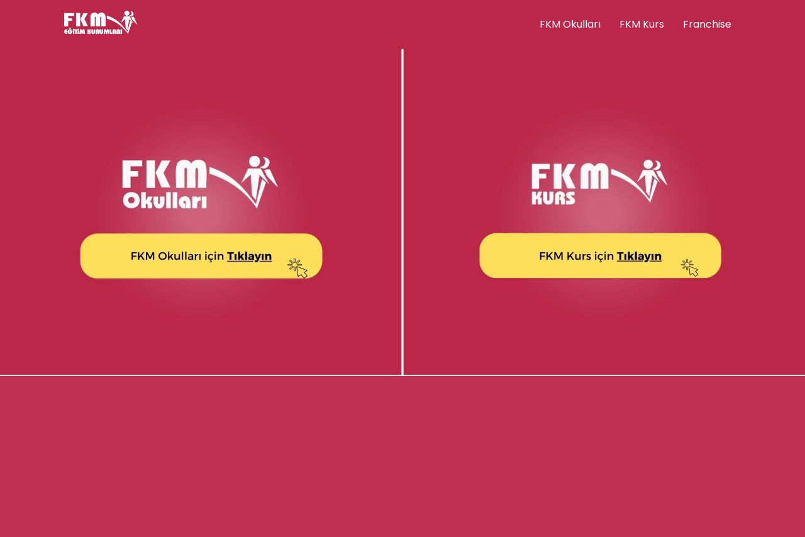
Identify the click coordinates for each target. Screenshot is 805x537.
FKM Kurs (641, 24)
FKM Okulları (570, 24)
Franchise (707, 24)
